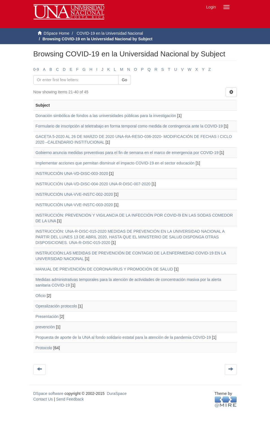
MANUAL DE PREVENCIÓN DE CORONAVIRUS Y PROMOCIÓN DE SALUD (104, 269)
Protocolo (44, 348)
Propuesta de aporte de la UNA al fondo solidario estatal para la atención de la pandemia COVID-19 (123, 337)
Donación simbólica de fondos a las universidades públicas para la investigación (106, 115)
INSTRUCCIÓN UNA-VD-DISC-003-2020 (72, 173)
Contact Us (43, 399)
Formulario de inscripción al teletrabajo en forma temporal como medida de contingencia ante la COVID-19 (129, 126)
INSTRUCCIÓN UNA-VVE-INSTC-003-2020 (74, 205)
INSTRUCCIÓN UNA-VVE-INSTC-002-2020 (74, 194)
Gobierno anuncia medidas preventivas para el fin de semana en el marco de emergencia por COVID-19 (127, 152)
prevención (45, 327)
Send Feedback (70, 399)
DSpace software (48, 393)
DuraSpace (117, 393)
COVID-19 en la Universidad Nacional (110, 33)
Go (124, 80)
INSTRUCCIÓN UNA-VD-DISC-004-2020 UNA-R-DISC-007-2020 (93, 184)
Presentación (47, 316)
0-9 (36, 69)
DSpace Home (56, 33)
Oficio (41, 295)
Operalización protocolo (56, 306)
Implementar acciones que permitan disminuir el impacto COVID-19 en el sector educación (115, 163)
